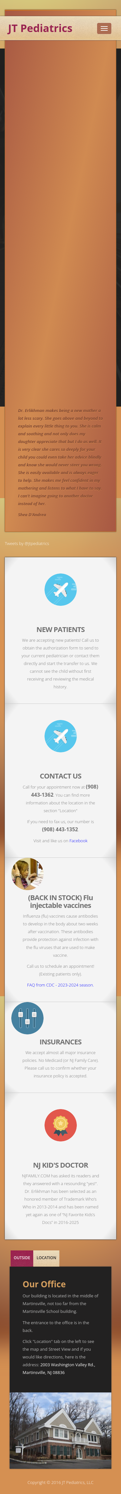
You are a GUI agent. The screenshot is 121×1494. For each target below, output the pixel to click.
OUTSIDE (22, 1257)
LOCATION (46, 1257)
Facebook (78, 841)
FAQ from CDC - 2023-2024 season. (60, 985)
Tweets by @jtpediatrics (27, 543)
